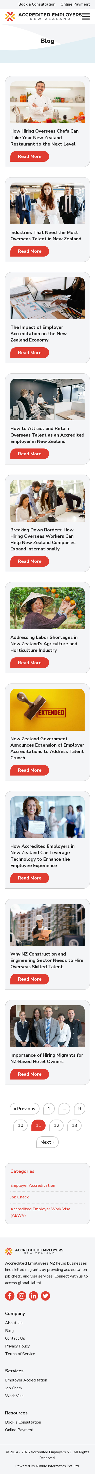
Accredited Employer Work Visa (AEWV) (40, 1212)
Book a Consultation (36, 4)
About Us (14, 1323)
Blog (9, 1331)
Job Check (19, 1197)
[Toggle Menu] (86, 16)
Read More (30, 156)
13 (74, 1125)
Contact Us (15, 1338)
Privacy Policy (17, 1346)
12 (56, 1125)
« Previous (24, 1109)
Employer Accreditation (32, 1185)
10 (20, 1125)
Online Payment (75, 4)
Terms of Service (20, 1354)
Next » (47, 1142)
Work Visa (14, 1396)
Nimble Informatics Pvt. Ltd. (58, 1466)
